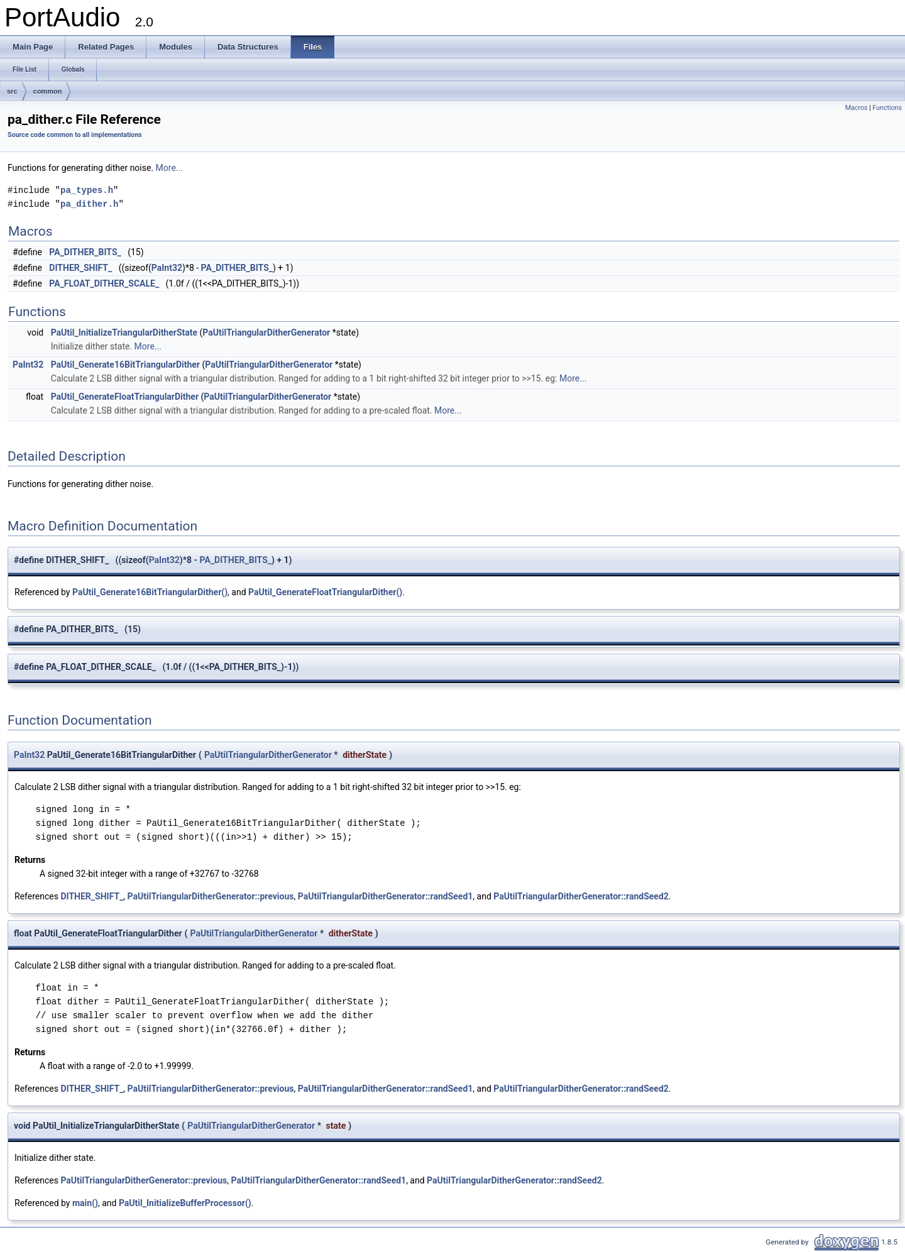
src (12, 91)
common (47, 91)
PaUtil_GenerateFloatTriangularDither (125, 397)
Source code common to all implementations (75, 135)
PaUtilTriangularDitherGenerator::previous (211, 896)
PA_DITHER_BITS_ (85, 252)
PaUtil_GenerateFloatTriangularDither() (325, 592)
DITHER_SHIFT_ (80, 268)
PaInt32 (166, 268)
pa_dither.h (89, 204)
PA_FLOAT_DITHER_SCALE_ (104, 283)
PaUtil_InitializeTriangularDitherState (124, 332)
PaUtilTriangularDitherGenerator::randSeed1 (385, 896)
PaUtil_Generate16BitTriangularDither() (150, 592)
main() (85, 1203)
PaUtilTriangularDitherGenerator (266, 332)
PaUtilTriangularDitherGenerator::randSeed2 (581, 896)
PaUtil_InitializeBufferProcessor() (185, 1203)
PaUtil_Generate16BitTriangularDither (125, 365)
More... (169, 168)
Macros (856, 108)
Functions (887, 108)
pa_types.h (86, 190)
